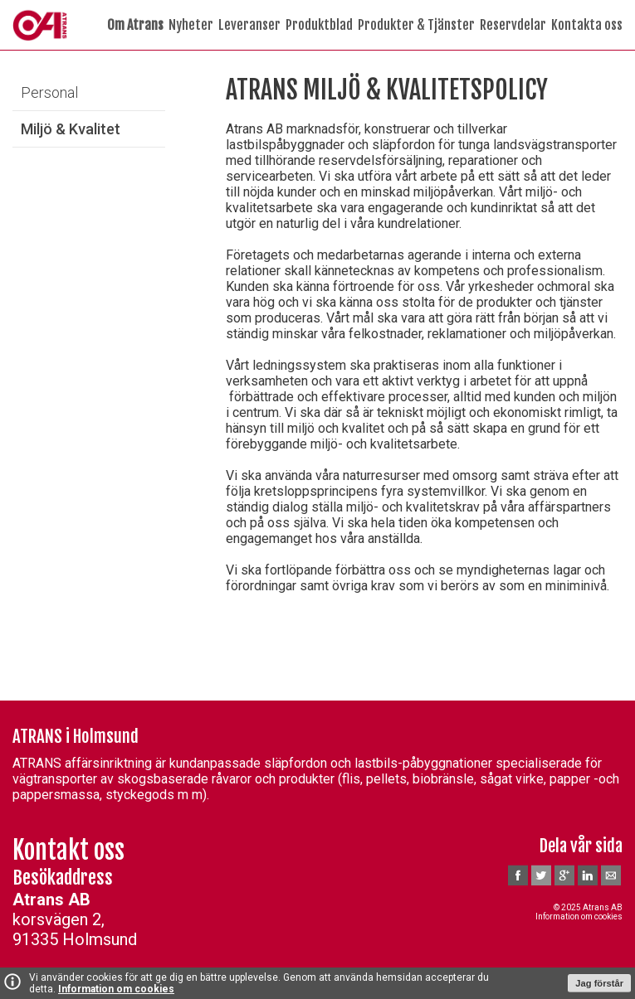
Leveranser (249, 25)
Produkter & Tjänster (416, 25)
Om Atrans (135, 25)
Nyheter (191, 25)
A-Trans (39, 24)
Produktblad (319, 25)
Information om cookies (116, 989)
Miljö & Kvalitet (70, 129)
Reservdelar (513, 25)
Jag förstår (599, 983)
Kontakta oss (587, 25)
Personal (49, 92)
